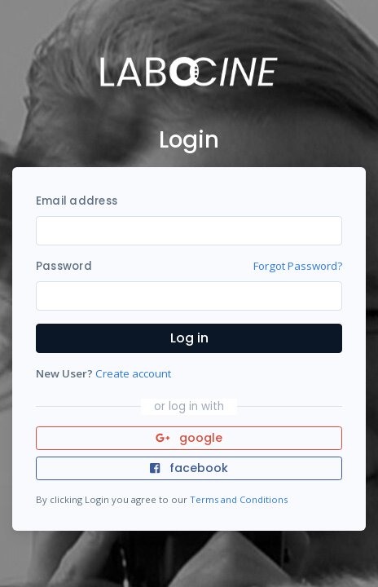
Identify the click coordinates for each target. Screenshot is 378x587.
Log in (189, 338)
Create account (133, 373)
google (189, 438)
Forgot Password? (297, 265)
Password (64, 266)
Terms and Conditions (239, 499)
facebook (189, 468)
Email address (76, 201)
